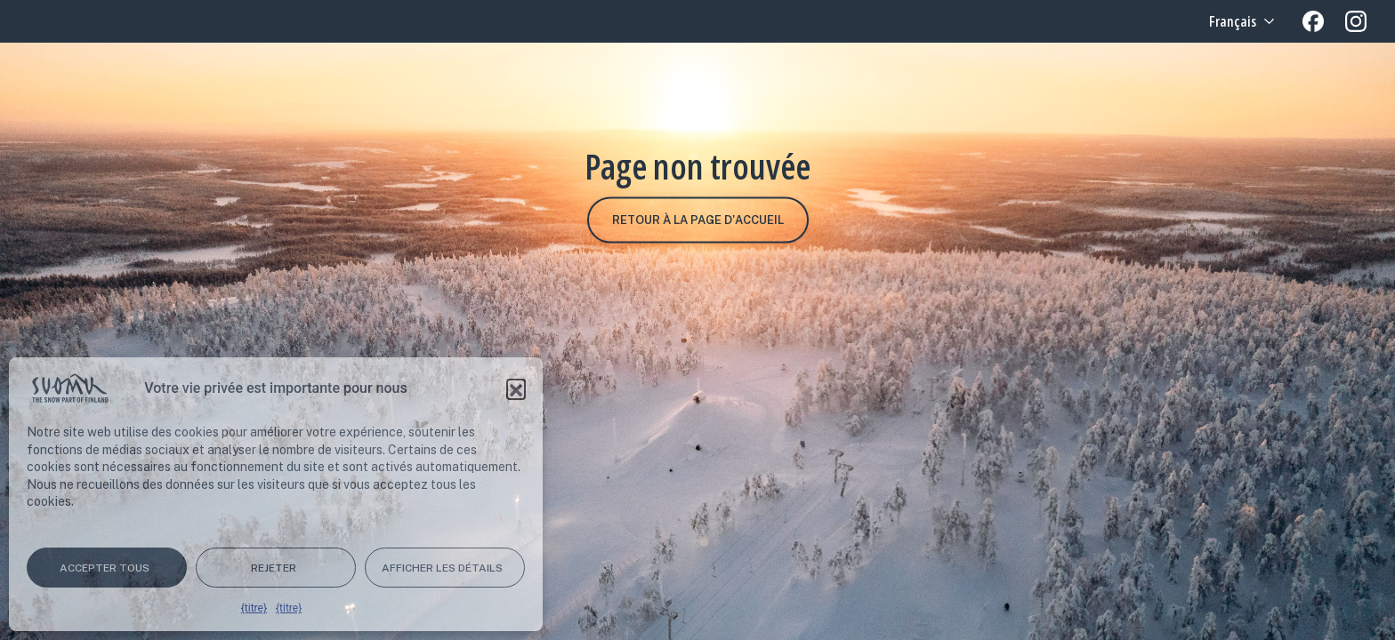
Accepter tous (104, 568)
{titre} (254, 608)
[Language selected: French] (1239, 21)
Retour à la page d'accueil (698, 220)
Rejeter (273, 568)
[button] (516, 388)
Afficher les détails (442, 568)
